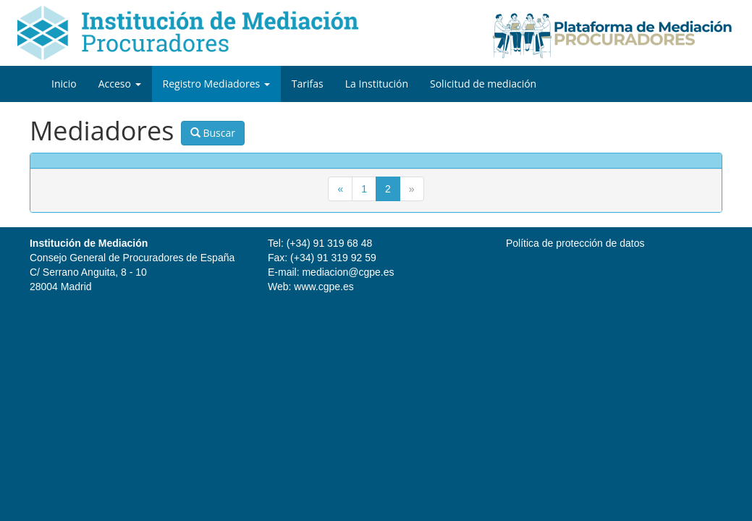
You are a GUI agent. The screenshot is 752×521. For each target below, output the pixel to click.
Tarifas (308, 83)
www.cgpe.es (323, 286)
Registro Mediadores (216, 83)
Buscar (212, 133)
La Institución (376, 83)
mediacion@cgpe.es (348, 272)
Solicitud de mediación (483, 83)
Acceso (119, 83)
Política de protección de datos (575, 243)
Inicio (64, 83)
